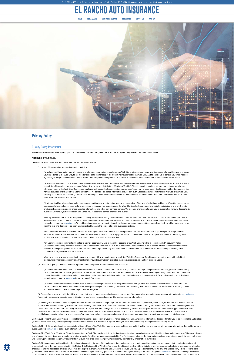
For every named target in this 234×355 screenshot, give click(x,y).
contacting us (69, 223)
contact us (70, 278)
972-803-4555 (69, 2)
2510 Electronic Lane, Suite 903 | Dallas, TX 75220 (102, 2)
